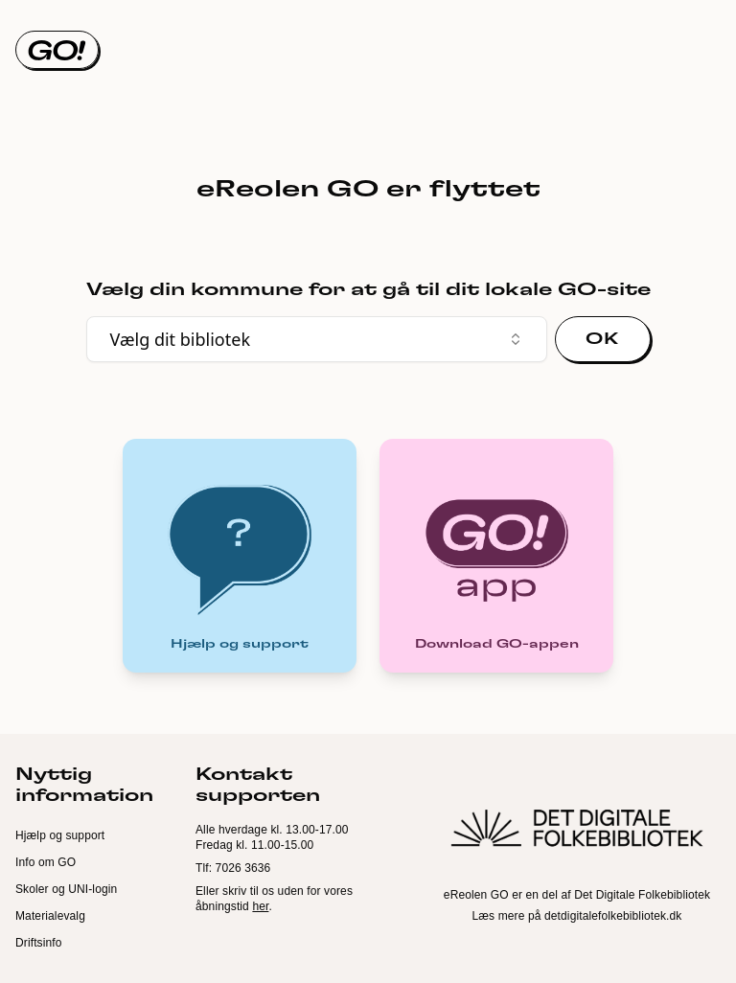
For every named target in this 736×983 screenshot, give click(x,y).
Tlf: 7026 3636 (233, 868)
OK (602, 339)
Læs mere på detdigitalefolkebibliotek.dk (577, 916)
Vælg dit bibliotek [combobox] (316, 339)
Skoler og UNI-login (66, 889)
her (260, 906)
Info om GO (45, 862)
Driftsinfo (38, 942)
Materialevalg (50, 916)
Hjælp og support (59, 835)
